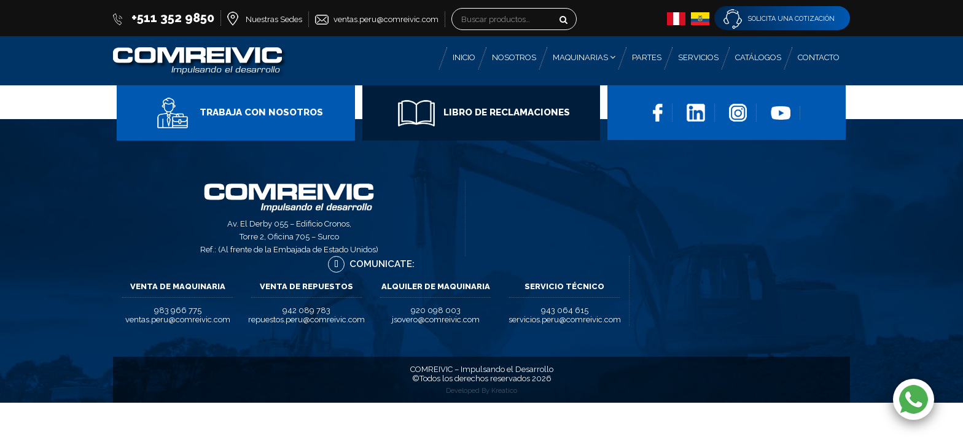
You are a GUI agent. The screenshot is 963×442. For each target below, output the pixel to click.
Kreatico (504, 391)
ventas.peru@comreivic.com (386, 19)
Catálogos (758, 57)
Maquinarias (584, 57)
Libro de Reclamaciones (484, 112)
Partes (646, 57)
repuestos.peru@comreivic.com (306, 319)
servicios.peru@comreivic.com (565, 319)
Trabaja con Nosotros (238, 112)
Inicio (464, 57)
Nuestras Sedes (274, 19)
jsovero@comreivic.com (436, 319)
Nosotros (514, 57)
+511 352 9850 (172, 17)
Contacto (819, 57)
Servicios (698, 57)
